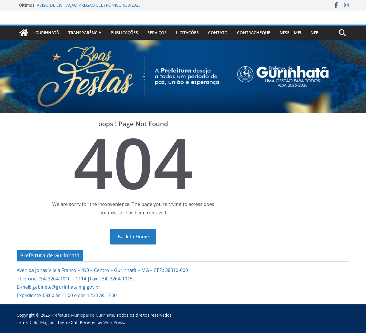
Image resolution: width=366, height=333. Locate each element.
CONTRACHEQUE (253, 32)
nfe (314, 32)
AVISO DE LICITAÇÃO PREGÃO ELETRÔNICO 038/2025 (89, 5)
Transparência (84, 32)
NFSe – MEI (290, 32)
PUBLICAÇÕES (124, 32)
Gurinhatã (47, 32)
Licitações (187, 32)
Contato (218, 32)
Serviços (157, 32)
